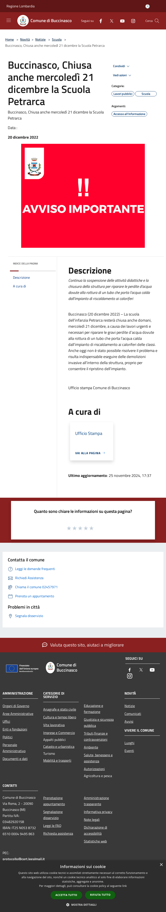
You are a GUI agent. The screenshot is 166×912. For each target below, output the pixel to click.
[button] (83, 904)
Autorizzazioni (94, 768)
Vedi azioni (122, 75)
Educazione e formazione (93, 708)
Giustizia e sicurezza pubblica (99, 722)
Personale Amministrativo (14, 747)
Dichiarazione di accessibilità (95, 830)
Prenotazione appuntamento (54, 801)
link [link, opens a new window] (124, 886)
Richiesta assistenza (58, 833)
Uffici (6, 721)
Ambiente (91, 747)
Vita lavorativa (54, 724)
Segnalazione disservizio (53, 814)
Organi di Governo (16, 705)
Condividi (122, 66)
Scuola (57, 39)
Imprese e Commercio (59, 732)
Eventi (129, 750)
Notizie (40, 39)
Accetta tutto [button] (66, 895)
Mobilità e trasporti (57, 760)
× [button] (161, 865)
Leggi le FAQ (52, 825)
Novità (25, 39)
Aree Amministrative (18, 713)
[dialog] (83, 886)
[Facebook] (99, 21)
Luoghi (129, 742)
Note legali (92, 819)
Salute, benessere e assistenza (98, 758)
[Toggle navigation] (8, 20)
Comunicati (132, 713)
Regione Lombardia (20, 6)
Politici (8, 737)
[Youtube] (120, 21)
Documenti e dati (15, 758)
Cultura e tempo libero (59, 717)
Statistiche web (95, 841)
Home (9, 39)
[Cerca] (157, 20)
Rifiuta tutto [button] (100, 895)
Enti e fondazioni (15, 729)
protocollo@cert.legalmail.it (24, 859)
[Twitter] (109, 21)
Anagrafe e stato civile (59, 709)
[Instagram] (131, 21)
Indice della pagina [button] (25, 263)
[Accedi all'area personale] (147, 6)
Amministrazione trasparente (96, 801)
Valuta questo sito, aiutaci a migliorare (83, 644)
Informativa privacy (98, 811)
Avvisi (128, 721)
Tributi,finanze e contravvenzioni (96, 736)
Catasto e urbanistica (58, 746)
